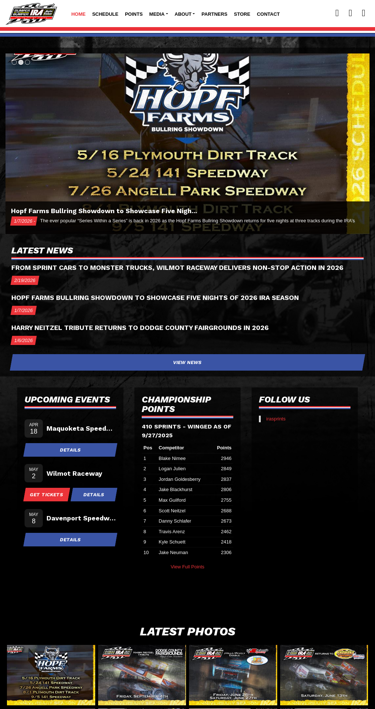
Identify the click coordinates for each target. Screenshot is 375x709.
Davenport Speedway (81, 518)
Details (70, 450)
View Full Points (187, 566)
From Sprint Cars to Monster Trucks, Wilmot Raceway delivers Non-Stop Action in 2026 (177, 267)
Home (78, 14)
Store (242, 14)
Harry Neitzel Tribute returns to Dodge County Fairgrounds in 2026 (140, 327)
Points (133, 14)
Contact (268, 14)
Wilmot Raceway (74, 473)
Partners (214, 14)
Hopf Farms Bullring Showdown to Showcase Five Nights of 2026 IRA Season (155, 297)
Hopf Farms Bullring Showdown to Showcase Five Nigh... (104, 211)
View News (188, 362)
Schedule (105, 14)
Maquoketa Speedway (81, 428)
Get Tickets (47, 494)
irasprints (276, 419)
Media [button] (157, 14)
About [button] (183, 14)
